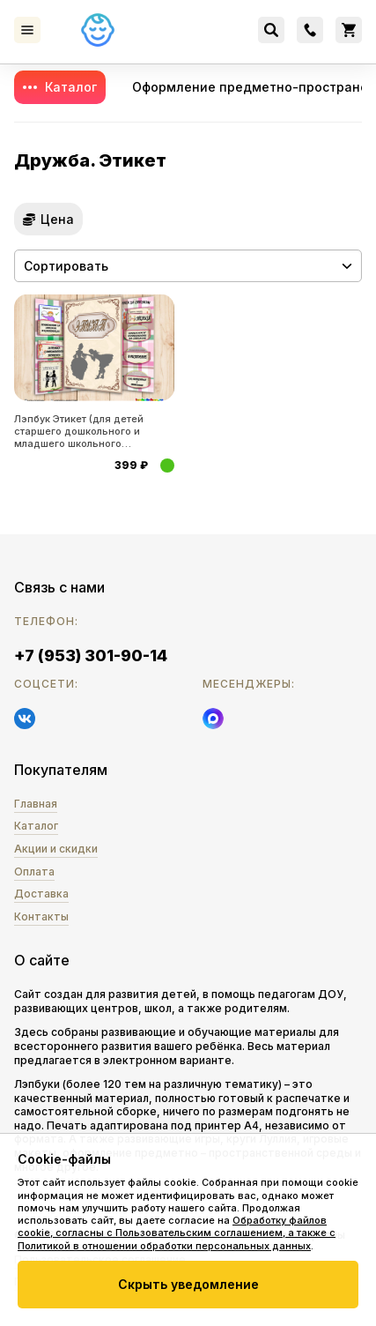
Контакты (41, 916)
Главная (35, 803)
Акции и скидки (56, 848)
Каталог (71, 86)
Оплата (34, 871)
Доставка (41, 893)
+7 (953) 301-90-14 (90, 655)
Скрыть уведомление (188, 1284)
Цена (57, 219)
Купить (167, 465)
